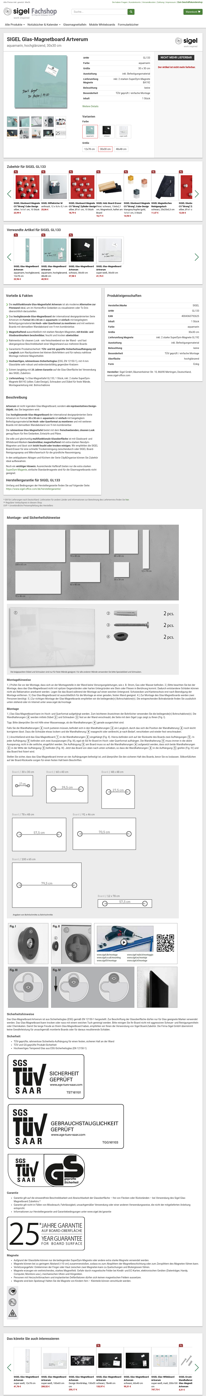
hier (127, 500)
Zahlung (160, 2)
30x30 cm (105, 149)
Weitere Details (90, 106)
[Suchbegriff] (100, 12)
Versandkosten (149, 2)
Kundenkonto (135, 2)
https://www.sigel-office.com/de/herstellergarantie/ (33, 489)
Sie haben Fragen (119, 2)
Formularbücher (128, 24)
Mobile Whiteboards (102, 24)
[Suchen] (131, 12)
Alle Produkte (15, 24)
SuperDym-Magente (16, 469)
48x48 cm (121, 149)
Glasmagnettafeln (74, 24)
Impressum (171, 2)
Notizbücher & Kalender (44, 24)
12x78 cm (89, 149)
